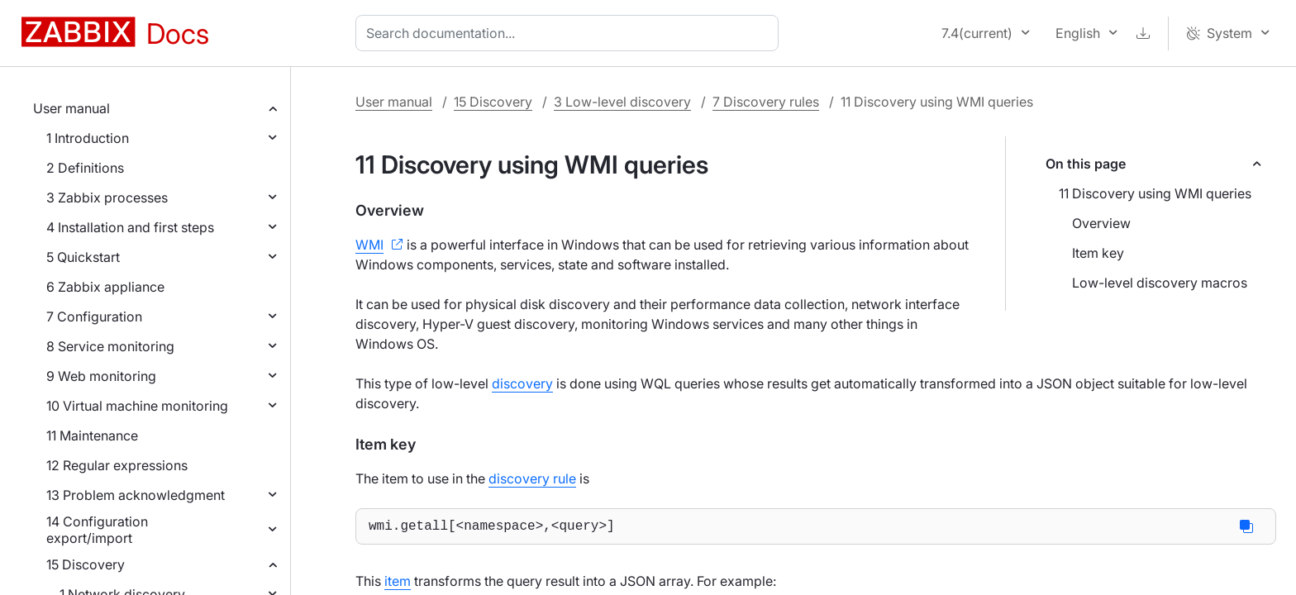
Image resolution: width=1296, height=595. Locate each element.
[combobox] (570, 33)
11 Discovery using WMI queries (1155, 193)
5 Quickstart (83, 257)
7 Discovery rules (765, 101)
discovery (522, 383)
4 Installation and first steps (130, 227)
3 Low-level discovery (622, 101)
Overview (1101, 223)
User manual (71, 108)
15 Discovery (85, 564)
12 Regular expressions (117, 465)
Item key (1098, 253)
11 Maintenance (92, 435)
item (397, 584)
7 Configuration (94, 316)
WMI (369, 244)
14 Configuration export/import (97, 529)
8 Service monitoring (110, 346)
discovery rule (532, 478)
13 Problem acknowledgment (135, 495)
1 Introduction (87, 138)
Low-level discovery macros (1159, 282)
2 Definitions (85, 167)
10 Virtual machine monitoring (137, 405)
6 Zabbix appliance (105, 286)
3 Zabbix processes (107, 197)
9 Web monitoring (101, 376)
